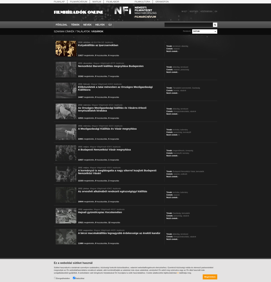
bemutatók (200, 171)
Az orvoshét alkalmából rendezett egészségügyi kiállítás (112, 191)
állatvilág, (176, 67)
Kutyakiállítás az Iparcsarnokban (98, 45)
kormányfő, (178, 153)
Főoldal (62, 24)
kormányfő (187, 132)
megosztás (113, 55)
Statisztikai (78, 278)
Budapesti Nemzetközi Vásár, (184, 171)
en (216, 11)
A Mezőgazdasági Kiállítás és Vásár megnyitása (107, 128)
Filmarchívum (78, 1)
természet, (177, 46)
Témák (75, 24)
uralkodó (184, 174)
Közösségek (206, 11)
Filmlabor (112, 1)
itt (178, 273)
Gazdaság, (177, 213)
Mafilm (96, 1)
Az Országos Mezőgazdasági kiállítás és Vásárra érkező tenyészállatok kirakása (112, 109)
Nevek (87, 24)
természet (184, 67)
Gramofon (162, 1)
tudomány (184, 130)
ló (179, 135)
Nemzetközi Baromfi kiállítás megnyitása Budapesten (111, 66)
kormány (186, 153)
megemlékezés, (179, 151)
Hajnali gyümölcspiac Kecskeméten (100, 212)
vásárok (177, 49)
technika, (176, 130)
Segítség (193, 11)
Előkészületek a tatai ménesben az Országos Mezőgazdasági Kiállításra (115, 88)
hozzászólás (101, 55)
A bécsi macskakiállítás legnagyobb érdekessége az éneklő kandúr (119, 233)
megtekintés (86, 55)
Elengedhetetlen (62, 278)
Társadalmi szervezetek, (182, 88)
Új (110, 24)
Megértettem (210, 277)
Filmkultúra (142, 1)
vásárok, (177, 70)
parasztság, (178, 132)
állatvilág (184, 46)
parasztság (185, 70)
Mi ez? (184, 11)
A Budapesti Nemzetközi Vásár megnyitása (104, 149)
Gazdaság (196, 88)
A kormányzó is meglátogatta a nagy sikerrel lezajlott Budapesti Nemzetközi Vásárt (117, 172)
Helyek (100, 24)
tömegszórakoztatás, (181, 111)
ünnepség (189, 151)
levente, (177, 90)
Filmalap (59, 1)
